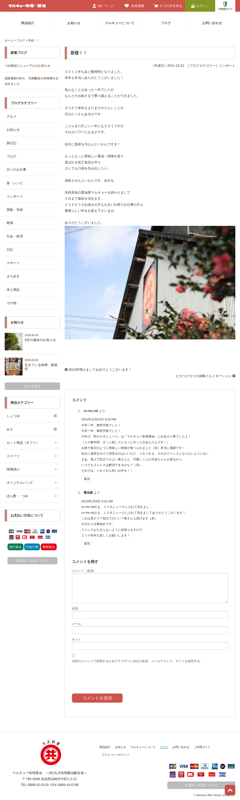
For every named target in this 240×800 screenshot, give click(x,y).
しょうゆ (13, 413)
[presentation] (107, 674)
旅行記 (11, 142)
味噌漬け (13, 466)
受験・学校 (15, 208)
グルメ (11, 115)
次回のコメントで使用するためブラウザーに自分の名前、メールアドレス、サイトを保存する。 (137, 660)
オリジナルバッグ (20, 479)
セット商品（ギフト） (23, 440)
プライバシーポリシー (115, 753)
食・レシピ (15, 182)
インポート (15, 195)
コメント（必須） (84, 570)
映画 (10, 221)
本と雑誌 (13, 288)
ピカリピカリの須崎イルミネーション (205, 375)
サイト (76, 638)
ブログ (166, 23)
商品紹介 (27, 23)
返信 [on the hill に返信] (87, 478)
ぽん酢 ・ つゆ (17, 493)
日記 (10, 248)
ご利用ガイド (202, 745)
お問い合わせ (212, 23)
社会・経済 (15, 235)
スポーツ (13, 261)
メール (76, 623)
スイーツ (13, 453)
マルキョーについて (120, 23)
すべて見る (32, 384)
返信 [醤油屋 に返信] (87, 542)
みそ (10, 427)
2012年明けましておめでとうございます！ (98, 369)
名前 (75, 607)
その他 (11, 301)
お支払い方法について (32, 557)
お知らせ (73, 23)
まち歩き (13, 274)
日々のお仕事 (16, 168)
